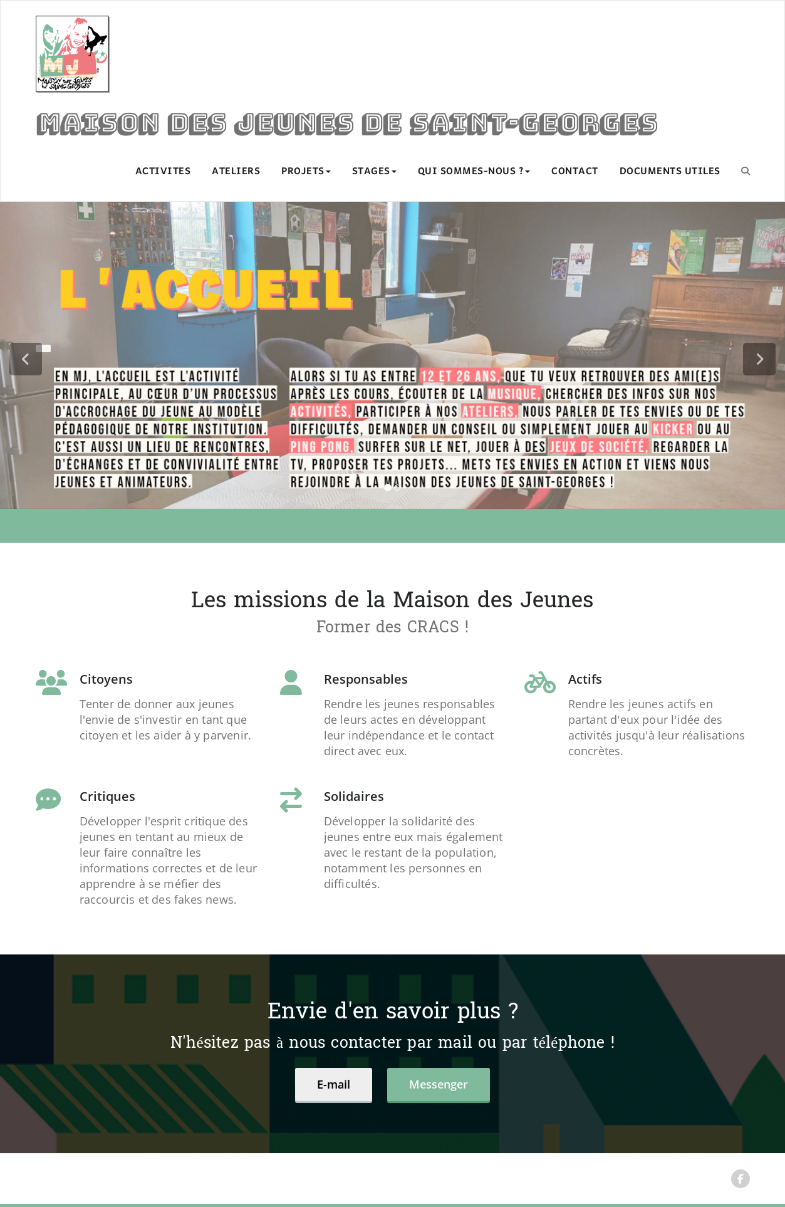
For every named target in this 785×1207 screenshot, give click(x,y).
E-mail (333, 1084)
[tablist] (392, 490)
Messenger (438, 1084)
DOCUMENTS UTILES (670, 171)
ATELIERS (236, 171)
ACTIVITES (163, 171)
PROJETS (306, 171)
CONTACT (574, 171)
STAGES (374, 171)
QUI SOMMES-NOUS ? (474, 171)
